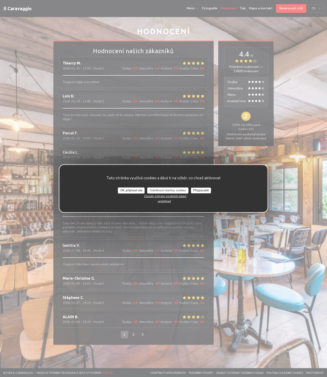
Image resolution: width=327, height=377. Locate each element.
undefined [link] (164, 201)
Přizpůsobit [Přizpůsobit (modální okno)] (201, 190)
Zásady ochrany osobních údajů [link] (165, 196)
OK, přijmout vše (131, 190)
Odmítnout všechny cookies (168, 190)
